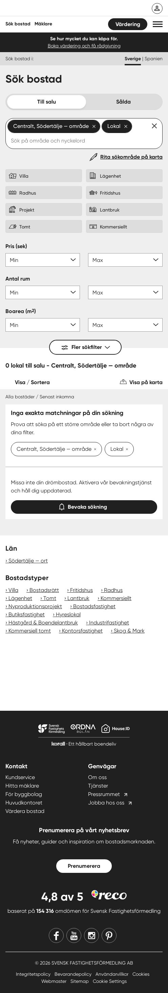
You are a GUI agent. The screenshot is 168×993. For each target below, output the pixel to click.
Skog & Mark (129, 630)
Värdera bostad (24, 811)
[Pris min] (42, 260)
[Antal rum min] (42, 292)
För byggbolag (23, 794)
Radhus (113, 590)
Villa (13, 590)
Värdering (127, 24)
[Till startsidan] (49, 9)
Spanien (154, 58)
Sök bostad (17, 24)
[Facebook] (56, 935)
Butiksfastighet (26, 614)
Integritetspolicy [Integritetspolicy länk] (34, 974)
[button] (158, 24)
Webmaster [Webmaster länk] (54, 981)
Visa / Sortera (32, 382)
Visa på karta (146, 382)
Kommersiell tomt (29, 630)
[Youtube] (73, 935)
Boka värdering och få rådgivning (84, 45)
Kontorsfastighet (82, 630)
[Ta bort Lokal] (125, 449)
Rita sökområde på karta (131, 157)
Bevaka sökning (84, 505)
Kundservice (20, 777)
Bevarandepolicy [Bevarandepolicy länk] (74, 974)
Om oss (97, 777)
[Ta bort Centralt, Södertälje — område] (93, 449)
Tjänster (98, 785)
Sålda (123, 101)
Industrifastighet (109, 622)
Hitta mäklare (22, 785)
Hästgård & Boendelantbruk (43, 622)
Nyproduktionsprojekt (35, 606)
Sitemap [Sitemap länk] (80, 981)
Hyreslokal (68, 614)
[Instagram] (91, 935)
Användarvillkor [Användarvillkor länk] (113, 974)
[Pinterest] (109, 935)
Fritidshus (81, 590)
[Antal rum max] (125, 292)
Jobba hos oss (106, 802)
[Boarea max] (125, 325)
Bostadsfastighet (94, 606)
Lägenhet (20, 598)
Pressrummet (104, 794)
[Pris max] (125, 260)
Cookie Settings (110, 981)
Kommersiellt (116, 598)
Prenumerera (84, 866)
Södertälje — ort (28, 560)
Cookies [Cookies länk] (140, 974)
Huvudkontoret (23, 802)
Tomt (49, 598)
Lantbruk (78, 598)
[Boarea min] (42, 325)
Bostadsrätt (44, 590)
